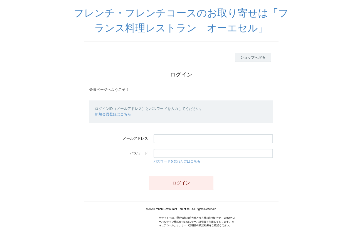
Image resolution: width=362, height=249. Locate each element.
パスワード (139, 153)
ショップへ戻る (252, 57)
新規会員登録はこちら (113, 114)
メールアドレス (135, 138)
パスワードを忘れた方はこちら (177, 161)
